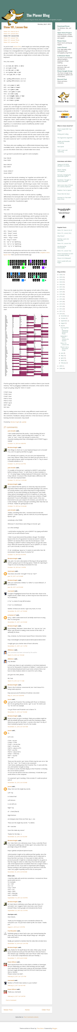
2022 (61, 284)
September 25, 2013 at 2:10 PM (17, 910)
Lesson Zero (17, 46)
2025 (61, 277)
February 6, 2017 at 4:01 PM (16, 985)
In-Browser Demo (63, 56)
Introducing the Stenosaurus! (61, 247)
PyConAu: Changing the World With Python (64, 175)
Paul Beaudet (12, 931)
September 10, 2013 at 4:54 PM (17, 898)
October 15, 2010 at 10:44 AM (17, 506)
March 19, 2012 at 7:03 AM (16, 655)
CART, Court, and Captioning (62, 151)
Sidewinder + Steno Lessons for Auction (65, 338)
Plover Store (61, 41)
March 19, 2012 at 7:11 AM (16, 681)
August (63, 323)
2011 (61, 311)
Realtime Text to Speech (64, 190)
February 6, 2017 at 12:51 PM (17, 976)
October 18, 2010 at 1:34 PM (17, 567)
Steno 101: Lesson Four (11, 42)
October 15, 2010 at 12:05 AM (17, 480)
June (62, 353)
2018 (61, 294)
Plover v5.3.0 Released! (64, 258)
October (63, 318)
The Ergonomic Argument (64, 138)
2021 (61, 287)
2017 (61, 296)
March (63, 360)
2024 (61, 279)
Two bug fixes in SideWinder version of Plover (65, 331)
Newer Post (8, 1010)
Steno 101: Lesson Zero (11, 34)
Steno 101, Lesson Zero (64, 233)
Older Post (46, 1010)
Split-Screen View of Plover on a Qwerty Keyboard (65, 185)
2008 (61, 368)
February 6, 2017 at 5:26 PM (16, 996)
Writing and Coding (62, 134)
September (64, 321)
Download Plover (63, 26)
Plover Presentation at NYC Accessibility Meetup (65, 254)
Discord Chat (62, 79)
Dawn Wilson (12, 962)
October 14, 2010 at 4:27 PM (17, 464)
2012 (61, 309)
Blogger (54, 1028)
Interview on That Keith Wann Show (64, 198)
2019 (61, 292)
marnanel (11, 591)
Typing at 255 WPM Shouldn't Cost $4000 (63, 165)
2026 (61, 274)
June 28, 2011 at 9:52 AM (15, 587)
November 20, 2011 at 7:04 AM (17, 611)
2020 (61, 289)
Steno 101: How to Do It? (64, 230)
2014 (61, 304)
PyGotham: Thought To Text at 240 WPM (64, 180)
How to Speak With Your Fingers (64, 129)
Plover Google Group (64, 71)
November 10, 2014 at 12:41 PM (18, 943)
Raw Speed (60, 146)
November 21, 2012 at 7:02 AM (17, 712)
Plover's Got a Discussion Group (65, 348)
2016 (61, 299)
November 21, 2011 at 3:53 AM (17, 622)
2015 (61, 301)
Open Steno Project (64, 33)
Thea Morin (40, 1028)
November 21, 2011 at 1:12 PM (17, 646)
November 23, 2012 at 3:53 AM (17, 782)
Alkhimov (11, 650)
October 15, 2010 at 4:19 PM (17, 554)
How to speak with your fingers (64, 261)
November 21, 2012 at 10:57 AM (18, 726)
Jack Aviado (12, 431)
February (63, 363)
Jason (9, 699)
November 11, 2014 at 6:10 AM (17, 958)
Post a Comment (11, 1000)
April (62, 358)
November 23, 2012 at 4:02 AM (17, 836)
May (62, 355)
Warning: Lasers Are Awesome (63, 239)
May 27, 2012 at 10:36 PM (16, 695)
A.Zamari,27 (12, 615)
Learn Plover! (62, 47)
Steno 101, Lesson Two (64, 251)
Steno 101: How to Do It (11, 31)
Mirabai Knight (13, 447)
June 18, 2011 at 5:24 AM (15, 576)
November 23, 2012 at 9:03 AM (17, 872)
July (62, 325)
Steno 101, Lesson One (64, 243)
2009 (61, 366)
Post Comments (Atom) (31, 1017)
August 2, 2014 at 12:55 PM (16, 927)
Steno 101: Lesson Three (11, 40)
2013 (61, 306)
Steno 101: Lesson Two (11, 38)
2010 (61, 314)
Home (27, 1010)
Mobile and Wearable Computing (63, 142)
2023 (61, 282)
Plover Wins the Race (63, 194)
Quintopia (11, 571)
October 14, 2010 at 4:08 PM (17, 443)
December (64, 316)
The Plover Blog (38, 15)
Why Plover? (60, 236)
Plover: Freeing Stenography (61, 170)
